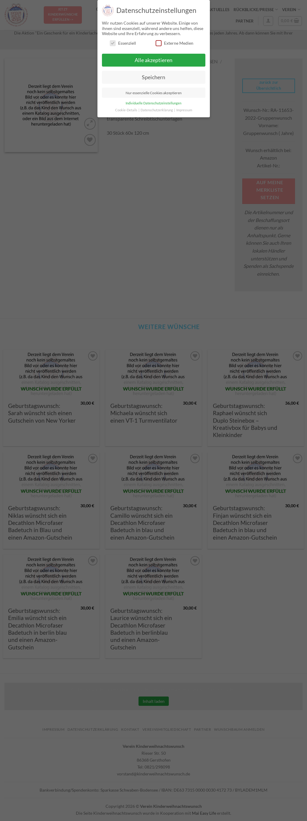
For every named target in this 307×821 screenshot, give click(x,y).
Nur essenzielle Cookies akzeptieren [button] (154, 93)
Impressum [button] (184, 110)
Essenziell (123, 43)
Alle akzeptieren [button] (153, 60)
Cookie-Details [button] (126, 110)
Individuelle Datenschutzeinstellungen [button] (153, 103)
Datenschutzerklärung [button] (157, 110)
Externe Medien (174, 43)
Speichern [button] (153, 77)
